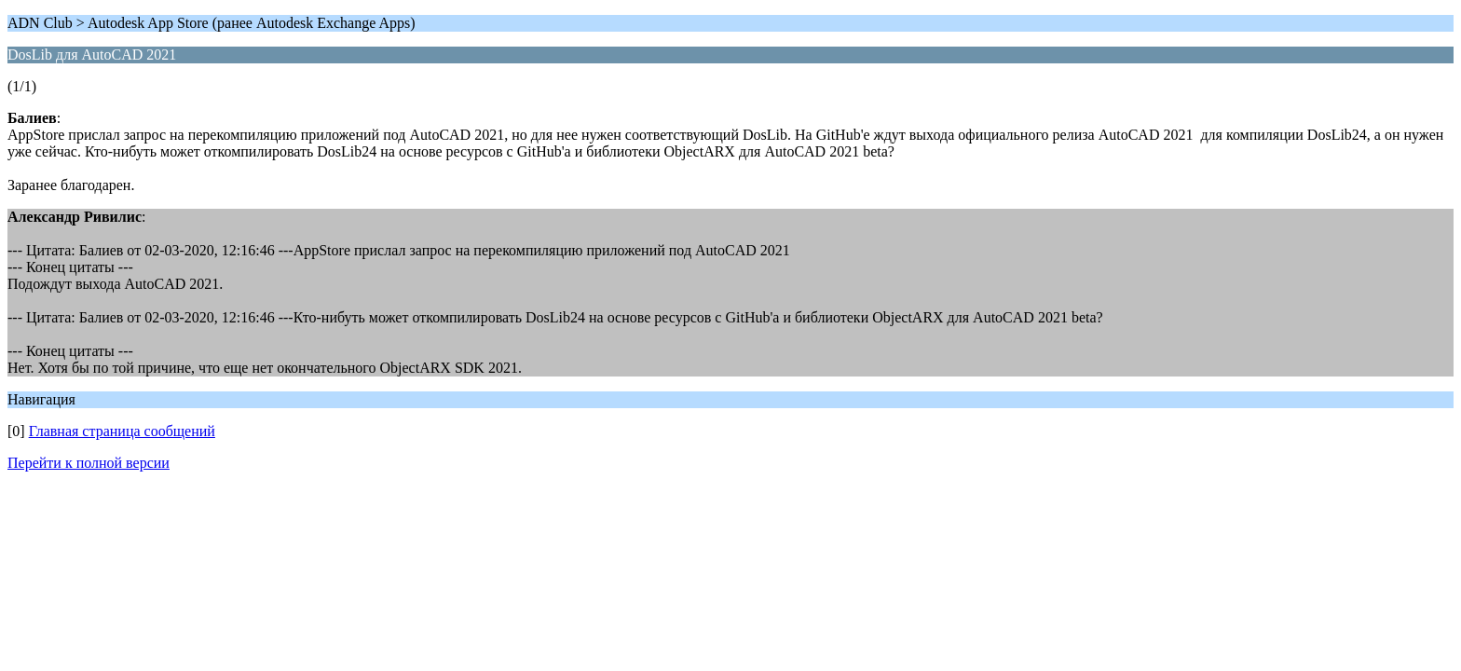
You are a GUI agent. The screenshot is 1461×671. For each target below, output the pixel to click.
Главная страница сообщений (122, 431)
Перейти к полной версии (88, 463)
